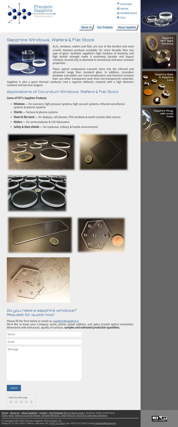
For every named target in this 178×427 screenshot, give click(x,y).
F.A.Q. (123, 17)
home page (126, 4)
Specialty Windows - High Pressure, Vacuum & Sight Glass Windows (74, 415)
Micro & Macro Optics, (74, 413)
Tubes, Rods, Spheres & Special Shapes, (21, 415)
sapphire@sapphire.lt (66, 321)
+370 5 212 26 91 (57, 423)
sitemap (124, 8)
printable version (128, 13)
